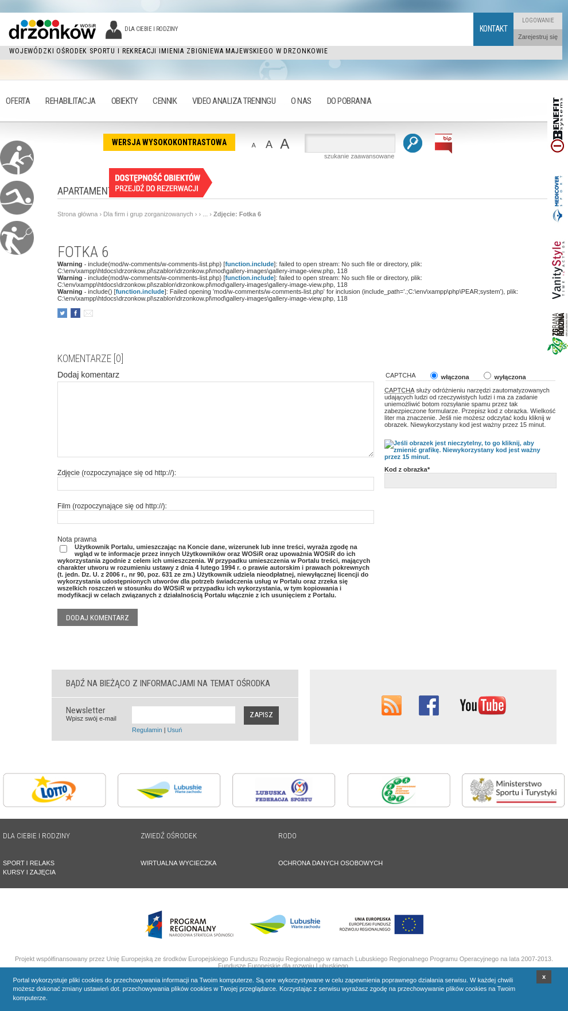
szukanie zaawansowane (359, 156)
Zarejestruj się (538, 36)
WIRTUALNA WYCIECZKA (178, 863)
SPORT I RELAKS (29, 863)
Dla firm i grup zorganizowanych (148, 214)
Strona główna (77, 214)
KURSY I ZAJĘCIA (29, 872)
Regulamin (147, 729)
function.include (249, 263)
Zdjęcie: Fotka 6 (237, 214)
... (205, 214)
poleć (88, 313)
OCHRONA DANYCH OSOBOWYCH (330, 863)
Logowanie (538, 20)
